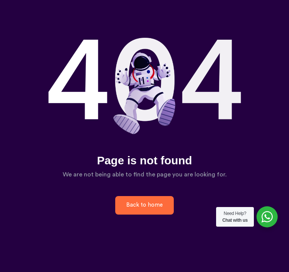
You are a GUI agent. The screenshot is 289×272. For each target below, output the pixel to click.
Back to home (144, 205)
